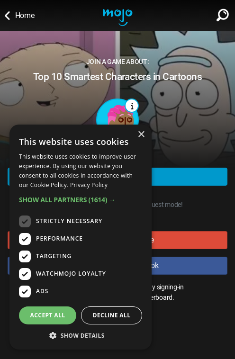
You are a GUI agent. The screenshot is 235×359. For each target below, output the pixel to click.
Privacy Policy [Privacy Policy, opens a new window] (89, 185)
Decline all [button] (112, 315)
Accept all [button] (47, 315)
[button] (80, 200)
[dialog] (80, 237)
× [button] (141, 134)
